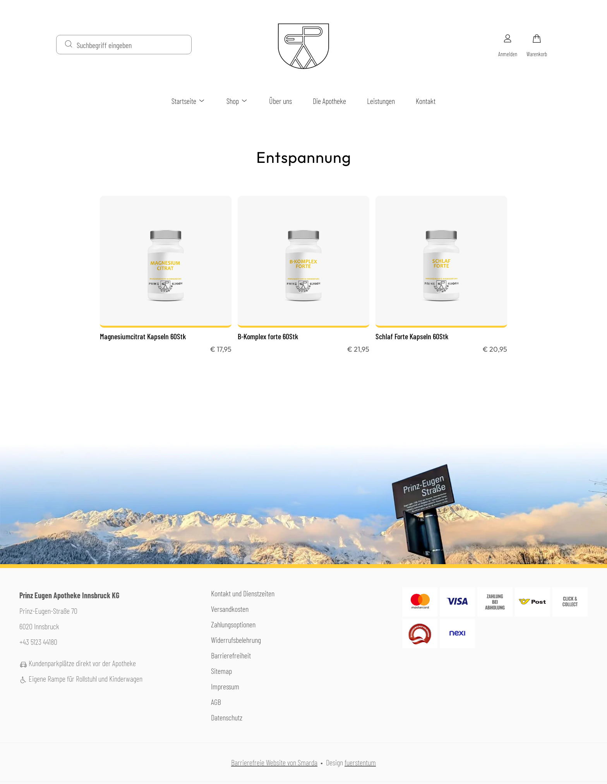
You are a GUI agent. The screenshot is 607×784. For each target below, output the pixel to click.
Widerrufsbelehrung (236, 639)
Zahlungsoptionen (233, 624)
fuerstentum (360, 762)
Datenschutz (226, 717)
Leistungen (381, 100)
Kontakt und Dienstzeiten (242, 593)
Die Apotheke (329, 100)
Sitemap (221, 670)
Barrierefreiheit (231, 655)
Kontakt (426, 100)
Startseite (188, 100)
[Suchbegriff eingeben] (131, 44)
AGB (216, 701)
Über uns (280, 100)
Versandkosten (230, 608)
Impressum (225, 686)
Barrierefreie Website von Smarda (274, 762)
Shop (237, 100)
